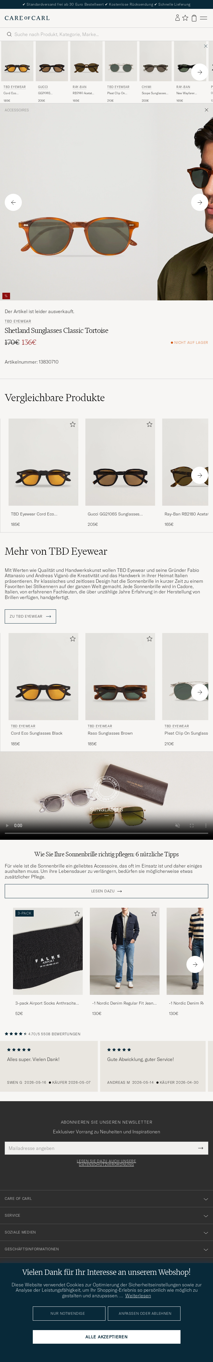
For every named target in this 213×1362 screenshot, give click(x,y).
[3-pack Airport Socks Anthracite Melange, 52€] (47, 962)
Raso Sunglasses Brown (110, 733)
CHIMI (147, 87)
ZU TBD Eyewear (30, 616)
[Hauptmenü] (203, 18)
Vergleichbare (55, 397)
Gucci (43, 87)
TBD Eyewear (15, 87)
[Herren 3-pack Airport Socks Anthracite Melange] (48, 951)
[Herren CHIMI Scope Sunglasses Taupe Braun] (155, 61)
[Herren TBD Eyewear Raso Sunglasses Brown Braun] (120, 676)
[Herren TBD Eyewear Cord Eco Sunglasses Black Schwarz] (17, 61)
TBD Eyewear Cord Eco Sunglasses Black (32, 514)
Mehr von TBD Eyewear (56, 551)
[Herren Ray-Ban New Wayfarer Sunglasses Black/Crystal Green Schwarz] (190, 61)
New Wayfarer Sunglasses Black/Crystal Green (189, 93)
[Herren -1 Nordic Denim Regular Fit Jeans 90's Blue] (125, 951)
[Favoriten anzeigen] (185, 18)
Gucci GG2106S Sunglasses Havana (113, 514)
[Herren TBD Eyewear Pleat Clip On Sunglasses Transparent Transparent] (121, 61)
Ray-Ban (79, 87)
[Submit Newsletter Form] (201, 1148)
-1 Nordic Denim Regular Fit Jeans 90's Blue (123, 1003)
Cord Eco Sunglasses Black (15, 93)
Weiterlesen (138, 1295)
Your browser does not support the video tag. (106, 796)
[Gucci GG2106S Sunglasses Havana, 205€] (52, 72)
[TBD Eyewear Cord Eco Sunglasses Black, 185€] (17, 72)
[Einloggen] (177, 18)
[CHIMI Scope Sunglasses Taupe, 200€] (155, 72)
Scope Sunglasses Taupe (154, 93)
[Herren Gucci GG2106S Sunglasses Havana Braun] (52, 61)
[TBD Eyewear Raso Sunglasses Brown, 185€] (120, 690)
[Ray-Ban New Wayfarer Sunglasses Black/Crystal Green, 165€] (190, 72)
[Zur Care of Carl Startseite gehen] (27, 18)
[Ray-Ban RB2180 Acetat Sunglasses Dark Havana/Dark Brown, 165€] (86, 72)
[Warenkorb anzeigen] (194, 18)
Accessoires (17, 110)
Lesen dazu (103, 891)
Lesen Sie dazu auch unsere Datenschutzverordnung (106, 1162)
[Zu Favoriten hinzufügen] (71, 425)
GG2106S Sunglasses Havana (51, 93)
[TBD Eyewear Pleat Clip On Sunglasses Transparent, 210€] (121, 72)
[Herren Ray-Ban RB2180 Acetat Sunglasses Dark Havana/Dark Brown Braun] (86, 61)
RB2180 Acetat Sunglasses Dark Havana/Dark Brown (86, 93)
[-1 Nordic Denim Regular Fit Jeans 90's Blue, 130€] (124, 962)
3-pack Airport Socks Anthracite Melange (45, 1003)
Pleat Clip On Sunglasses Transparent (116, 93)
